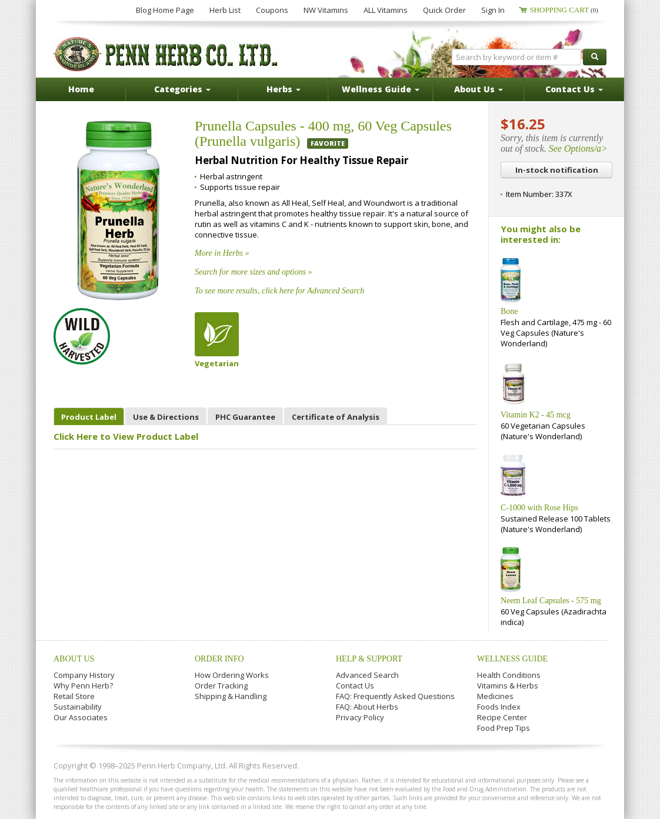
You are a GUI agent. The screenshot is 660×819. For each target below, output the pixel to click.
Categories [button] (182, 89)
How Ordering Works (232, 675)
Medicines (495, 696)
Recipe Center (502, 717)
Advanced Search (367, 675)
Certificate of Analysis (335, 417)
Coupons (272, 10)
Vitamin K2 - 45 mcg (536, 414)
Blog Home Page (165, 10)
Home (81, 89)
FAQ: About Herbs (367, 706)
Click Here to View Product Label (126, 436)
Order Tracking (221, 685)
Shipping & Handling (230, 696)
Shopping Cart (563, 9)
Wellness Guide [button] (380, 89)
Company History (84, 675)
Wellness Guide (512, 658)
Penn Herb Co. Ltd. (166, 54)
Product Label (88, 417)
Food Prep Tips (503, 728)
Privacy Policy (360, 717)
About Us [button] (478, 89)
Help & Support (369, 658)
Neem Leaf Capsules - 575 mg (551, 600)
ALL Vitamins (386, 10)
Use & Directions (166, 417)
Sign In (493, 10)
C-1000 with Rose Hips (539, 507)
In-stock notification (556, 170)
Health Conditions (509, 675)
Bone (509, 311)
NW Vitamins (326, 10)
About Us (74, 658)
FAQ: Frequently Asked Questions (395, 696)
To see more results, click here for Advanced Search (279, 290)
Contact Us (355, 685)
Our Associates (81, 717)
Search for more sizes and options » (253, 272)
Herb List (225, 10)
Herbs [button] (283, 89)
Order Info (219, 658)
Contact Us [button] (574, 89)
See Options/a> (578, 148)
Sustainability (78, 706)
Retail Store (74, 696)
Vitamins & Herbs (507, 685)
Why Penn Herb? (83, 685)
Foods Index (499, 706)
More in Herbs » (222, 253)
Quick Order (444, 10)
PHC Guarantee (245, 417)
